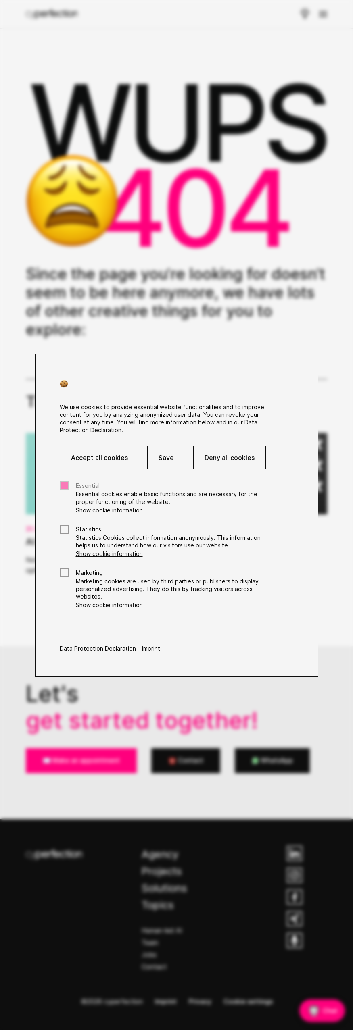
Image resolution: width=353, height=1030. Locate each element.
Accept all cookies (99, 458)
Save (166, 458)
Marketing (89, 572)
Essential (88, 485)
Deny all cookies (230, 458)
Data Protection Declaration (98, 648)
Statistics (88, 529)
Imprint (151, 648)
